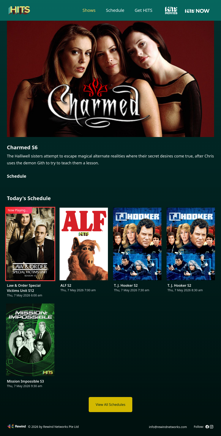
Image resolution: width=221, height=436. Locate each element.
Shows (88, 10)
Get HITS (143, 10)
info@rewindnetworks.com (168, 427)
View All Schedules (110, 404)
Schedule (115, 10)
